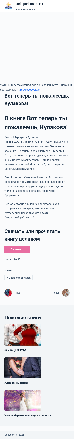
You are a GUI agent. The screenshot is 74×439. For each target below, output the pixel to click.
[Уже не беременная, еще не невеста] (22, 400)
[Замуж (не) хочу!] (22, 335)
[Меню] (68, 5)
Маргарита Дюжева (18, 277)
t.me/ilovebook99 (29, 89)
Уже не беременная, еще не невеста (27, 415)
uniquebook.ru (29, 3)
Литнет (15, 249)
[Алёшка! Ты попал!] (22, 367)
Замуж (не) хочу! (15, 350)
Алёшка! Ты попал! (16, 382)
